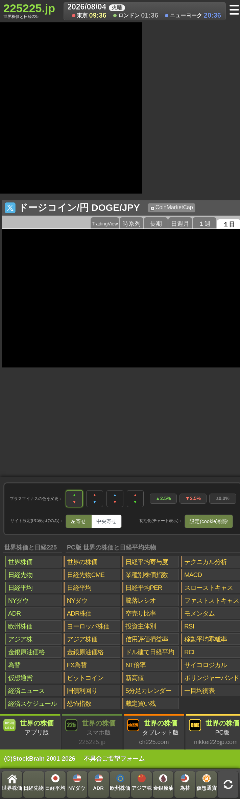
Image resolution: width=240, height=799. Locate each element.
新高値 (134, 677)
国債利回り (82, 690)
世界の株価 (82, 561)
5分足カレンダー (148, 690)
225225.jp (29, 10)
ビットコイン (85, 677)
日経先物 (20, 574)
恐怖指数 (79, 703)
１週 (204, 223)
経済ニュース (26, 690)
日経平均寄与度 (146, 561)
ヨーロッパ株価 (88, 626)
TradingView (105, 223)
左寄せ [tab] (78, 521)
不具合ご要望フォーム (114, 758)
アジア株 (20, 639)
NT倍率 (135, 664)
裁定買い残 (140, 703)
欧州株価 (20, 626)
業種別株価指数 (146, 574)
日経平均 (20, 587)
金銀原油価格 (26, 652)
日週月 (180, 223)
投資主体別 (140, 626)
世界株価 (20, 561)
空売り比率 (140, 613)
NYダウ (18, 600)
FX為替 (77, 664)
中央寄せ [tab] (106, 521)
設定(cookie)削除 (209, 521)
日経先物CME (85, 574)
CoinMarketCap (171, 207)
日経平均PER (143, 587)
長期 (156, 223)
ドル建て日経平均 (149, 652)
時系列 (131, 223)
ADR (14, 613)
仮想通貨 (20, 677)
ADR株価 (79, 613)
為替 (14, 664)
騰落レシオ (140, 600)
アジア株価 (82, 639)
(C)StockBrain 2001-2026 (39, 758)
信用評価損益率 (146, 639)
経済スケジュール (32, 703)
